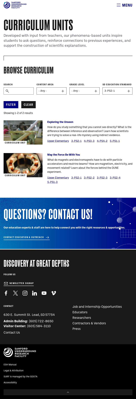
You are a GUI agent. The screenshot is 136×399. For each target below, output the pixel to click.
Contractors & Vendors (89, 323)
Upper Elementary (58, 141)
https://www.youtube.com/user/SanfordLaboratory (44, 293)
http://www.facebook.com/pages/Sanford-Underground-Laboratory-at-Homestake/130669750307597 (6, 293)
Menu (127, 5)
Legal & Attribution (14, 371)
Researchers (81, 318)
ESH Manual (10, 365)
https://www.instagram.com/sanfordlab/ (25, 293)
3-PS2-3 (102, 178)
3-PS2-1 (76, 141)
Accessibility (10, 383)
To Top (68, 392)
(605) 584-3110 (39, 326)
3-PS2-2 (89, 178)
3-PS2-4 (115, 178)
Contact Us (12, 332)
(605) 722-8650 (41, 321)
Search (8, 84)
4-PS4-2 (102, 141)
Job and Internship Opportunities (97, 307)
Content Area (45, 84)
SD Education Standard (117, 84)
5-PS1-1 (115, 141)
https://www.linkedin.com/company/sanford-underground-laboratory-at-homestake (34, 293)
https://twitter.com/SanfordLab (15, 293)
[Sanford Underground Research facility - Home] (15, 8)
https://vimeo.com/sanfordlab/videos (53, 293)
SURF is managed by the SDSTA (20, 377)
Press (76, 329)
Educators (79, 312)
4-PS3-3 (89, 141)
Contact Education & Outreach (24, 237)
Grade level (77, 84)
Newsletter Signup (22, 283)
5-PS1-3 (52, 182)
